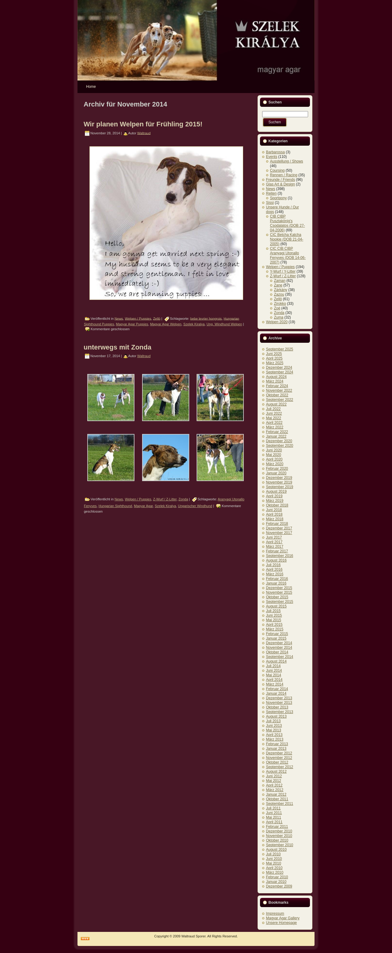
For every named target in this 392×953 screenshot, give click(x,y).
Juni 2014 (274, 670)
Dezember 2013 (279, 698)
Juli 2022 (273, 409)
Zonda (183, 499)
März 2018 (275, 519)
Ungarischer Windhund (195, 506)
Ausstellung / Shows (286, 161)
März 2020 (275, 464)
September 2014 (279, 657)
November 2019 (279, 482)
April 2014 (274, 680)
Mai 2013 (273, 730)
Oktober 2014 (277, 652)
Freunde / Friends (280, 180)
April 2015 (274, 624)
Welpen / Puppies (138, 318)
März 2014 (275, 684)
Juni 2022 (274, 413)
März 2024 (275, 381)
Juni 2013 (274, 725)
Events (271, 157)
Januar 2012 (276, 794)
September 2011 (279, 804)
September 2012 (279, 767)
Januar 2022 (276, 436)
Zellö (156, 318)
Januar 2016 (276, 583)
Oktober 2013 (277, 707)
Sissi (270, 202)
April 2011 (274, 822)
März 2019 (275, 501)
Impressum (275, 913)
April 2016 (274, 569)
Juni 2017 (274, 537)
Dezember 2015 (279, 588)
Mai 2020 (273, 455)
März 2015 (275, 629)
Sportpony (278, 198)
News (119, 318)
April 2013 (274, 735)
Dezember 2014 (279, 643)
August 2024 (276, 377)
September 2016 (279, 556)
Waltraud (144, 133)
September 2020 (279, 445)
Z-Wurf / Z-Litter (165, 499)
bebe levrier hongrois (206, 318)
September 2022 (279, 400)
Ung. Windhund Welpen (224, 324)
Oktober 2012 (277, 762)
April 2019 (274, 496)
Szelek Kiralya (194, 324)
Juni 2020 (274, 450)
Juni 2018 (274, 510)
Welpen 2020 (277, 322)
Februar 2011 (277, 826)
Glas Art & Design (280, 184)
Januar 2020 (276, 473)
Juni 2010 (274, 859)
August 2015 (276, 606)
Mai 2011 (273, 817)
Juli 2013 (273, 721)
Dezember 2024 (279, 367)
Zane (278, 285)
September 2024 (279, 372)
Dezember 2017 (279, 528)
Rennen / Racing (283, 175)
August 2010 (276, 849)
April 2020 (274, 459)
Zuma (279, 317)
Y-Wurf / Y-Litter (283, 271)
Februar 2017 (277, 551)
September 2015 (279, 602)
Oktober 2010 (277, 840)
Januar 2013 (276, 748)
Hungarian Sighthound (115, 506)
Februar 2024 (277, 386)
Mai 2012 (273, 781)
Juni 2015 (274, 615)
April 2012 (274, 785)
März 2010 (275, 872)
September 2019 (279, 487)
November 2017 (279, 533)
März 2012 (275, 790)
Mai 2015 (273, 620)
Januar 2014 (276, 693)
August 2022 (276, 404)
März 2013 (275, 739)
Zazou (279, 294)
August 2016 (276, 560)
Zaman (279, 280)
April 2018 (274, 514)
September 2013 (279, 712)
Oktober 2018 (277, 505)
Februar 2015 (277, 634)
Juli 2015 (273, 611)
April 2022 (274, 422)
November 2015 (279, 592)
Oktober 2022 (277, 395)
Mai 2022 (273, 418)
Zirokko (280, 303)
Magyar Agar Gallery (283, 918)
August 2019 (276, 491)
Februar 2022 (277, 432)
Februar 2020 (277, 468)
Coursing (277, 170)
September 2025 (279, 349)
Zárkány (280, 290)
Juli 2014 (273, 666)
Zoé (277, 308)
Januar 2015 (276, 638)
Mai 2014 (273, 675)
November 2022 (279, 390)
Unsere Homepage (281, 923)
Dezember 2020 (279, 441)
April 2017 (274, 542)
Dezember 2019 (279, 478)
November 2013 (279, 703)
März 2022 (275, 427)
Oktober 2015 (277, 597)
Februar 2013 (277, 744)
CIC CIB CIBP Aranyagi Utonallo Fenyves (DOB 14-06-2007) (288, 255)
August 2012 (276, 771)
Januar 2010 (276, 882)
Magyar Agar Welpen (166, 324)
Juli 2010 (273, 854)
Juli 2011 (273, 808)
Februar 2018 (277, 523)
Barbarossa (275, 152)
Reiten (271, 193)
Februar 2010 (277, 877)
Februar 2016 (277, 579)
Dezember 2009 (279, 886)
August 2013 (276, 716)
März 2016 (275, 574)
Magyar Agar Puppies (132, 324)
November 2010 (279, 836)
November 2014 (279, 647)
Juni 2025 (274, 354)
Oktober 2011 (277, 799)
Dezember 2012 (279, 753)
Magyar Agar (143, 506)
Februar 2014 (277, 689)
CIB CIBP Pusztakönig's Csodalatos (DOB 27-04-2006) (287, 223)
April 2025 (274, 358)
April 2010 (274, 868)
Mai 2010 (273, 863)
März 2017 (275, 546)
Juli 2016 (273, 565)
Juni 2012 (274, 776)
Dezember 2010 (279, 831)
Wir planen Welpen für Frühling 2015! (143, 124)
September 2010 (279, 845)
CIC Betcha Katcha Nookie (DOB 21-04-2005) (286, 239)
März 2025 (275, 363)
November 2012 (279, 758)
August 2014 (276, 661)
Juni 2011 (274, 813)
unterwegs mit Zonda (117, 347)
